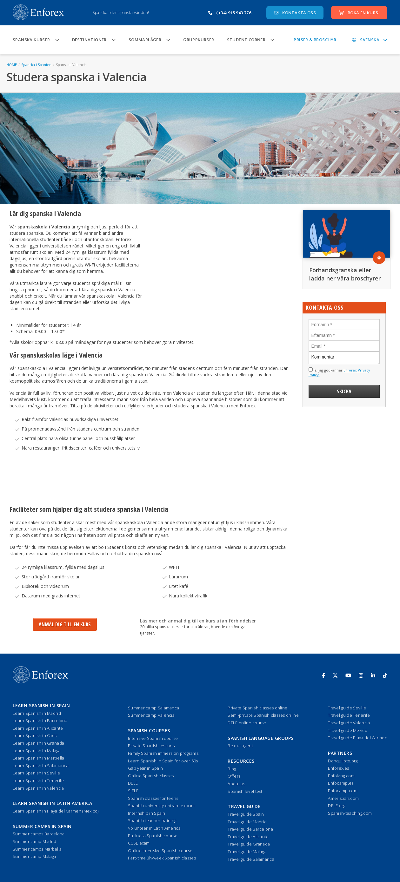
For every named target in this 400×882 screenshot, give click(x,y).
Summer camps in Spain (42, 826)
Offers (234, 776)
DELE (133, 783)
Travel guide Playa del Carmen (357, 737)
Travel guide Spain (246, 814)
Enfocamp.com (342, 790)
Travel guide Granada (249, 844)
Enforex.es (338, 768)
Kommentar (344, 358)
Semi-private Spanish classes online (263, 715)
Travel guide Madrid (247, 822)
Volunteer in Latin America (154, 828)
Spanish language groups (261, 738)
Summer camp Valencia (151, 715)
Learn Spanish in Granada (38, 743)
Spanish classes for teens (153, 798)
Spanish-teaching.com (350, 813)
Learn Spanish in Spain (41, 705)
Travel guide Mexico (347, 730)
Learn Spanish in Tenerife (38, 780)
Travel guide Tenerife (349, 715)
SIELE (133, 790)
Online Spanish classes (151, 776)
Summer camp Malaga (34, 856)
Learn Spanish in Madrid (37, 713)
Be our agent (240, 745)
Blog (232, 769)
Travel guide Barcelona (250, 829)
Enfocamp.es (340, 783)
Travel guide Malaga (247, 851)
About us (236, 784)
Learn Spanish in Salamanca (41, 765)
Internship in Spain (146, 813)
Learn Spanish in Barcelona (40, 720)
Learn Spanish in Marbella (38, 758)
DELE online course (247, 723)
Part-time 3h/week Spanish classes (162, 858)
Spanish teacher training (152, 820)
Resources (241, 761)
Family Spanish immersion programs (163, 753)
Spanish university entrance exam (161, 805)
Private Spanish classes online (257, 708)
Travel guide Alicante (248, 836)
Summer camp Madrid (34, 841)
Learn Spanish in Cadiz (35, 735)
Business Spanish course (152, 836)
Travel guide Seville (347, 708)
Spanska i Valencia (71, 64)
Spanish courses (149, 730)
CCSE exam (139, 843)
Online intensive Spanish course (160, 850)
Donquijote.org (342, 761)
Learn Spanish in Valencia (38, 788)
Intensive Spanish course (153, 738)
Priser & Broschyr (315, 40)
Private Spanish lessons (151, 745)
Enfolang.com (341, 776)
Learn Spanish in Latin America (52, 803)
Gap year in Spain (145, 768)
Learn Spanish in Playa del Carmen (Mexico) (56, 811)
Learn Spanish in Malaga (37, 751)
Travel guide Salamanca (251, 859)
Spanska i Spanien (36, 64)
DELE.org (336, 805)
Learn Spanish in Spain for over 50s (163, 761)
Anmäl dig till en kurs (65, 624)
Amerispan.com (343, 798)
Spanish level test (245, 791)
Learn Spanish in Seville (36, 773)
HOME (11, 64)
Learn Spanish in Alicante (38, 728)
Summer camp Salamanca (153, 708)
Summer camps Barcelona (39, 834)
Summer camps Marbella (37, 849)
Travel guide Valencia (349, 723)
